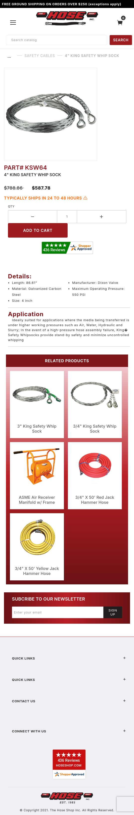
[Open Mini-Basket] (121, 22)
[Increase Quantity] (101, 216)
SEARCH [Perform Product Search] (121, 40)
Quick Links (69, 658)
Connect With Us (69, 731)
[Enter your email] (57, 612)
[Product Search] (56, 40)
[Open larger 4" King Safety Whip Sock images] (67, 114)
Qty (11, 206)
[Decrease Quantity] (32, 216)
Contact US (69, 701)
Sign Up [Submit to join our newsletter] (112, 612)
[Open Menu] (13, 22)
